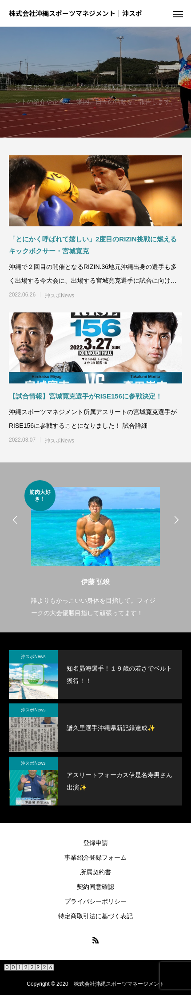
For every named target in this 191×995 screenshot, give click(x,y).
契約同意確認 (95, 886)
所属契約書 (95, 872)
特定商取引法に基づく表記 (95, 916)
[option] (95, 549)
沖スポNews (59, 295)
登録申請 (95, 842)
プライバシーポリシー (95, 901)
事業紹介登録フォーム (95, 857)
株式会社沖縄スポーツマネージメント (119, 984)
